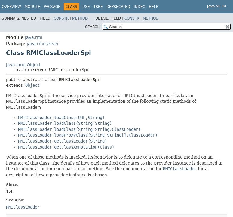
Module (32, 7)
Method (80, 18)
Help (153, 7)
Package (52, 7)
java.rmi (33, 37)
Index (139, 7)
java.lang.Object (23, 64)
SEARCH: (93, 27)
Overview (11, 7)
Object (32, 85)
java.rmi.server (43, 43)
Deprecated (118, 7)
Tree (98, 7)
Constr (61, 18)
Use (86, 7)
